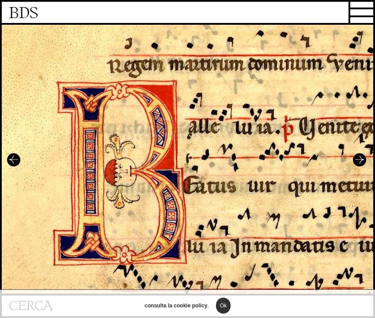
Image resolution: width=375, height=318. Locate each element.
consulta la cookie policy (175, 308)
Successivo (359, 160)
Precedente (13, 160)
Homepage (187, 13)
